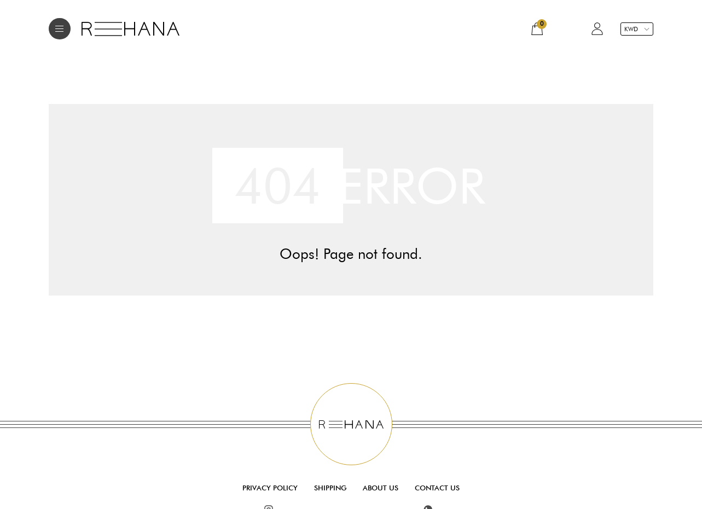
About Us (380, 487)
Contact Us (437, 487)
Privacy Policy (270, 487)
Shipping (330, 487)
